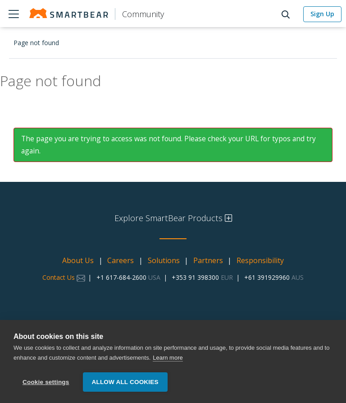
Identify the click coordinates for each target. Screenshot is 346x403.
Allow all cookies (125, 382)
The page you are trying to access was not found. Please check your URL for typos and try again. (168, 145)
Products (13, 13)
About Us (78, 260)
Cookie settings (46, 382)
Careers (120, 260)
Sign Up (322, 13)
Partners (208, 260)
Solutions (164, 260)
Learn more (167, 358)
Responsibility (260, 260)
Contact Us (63, 277)
